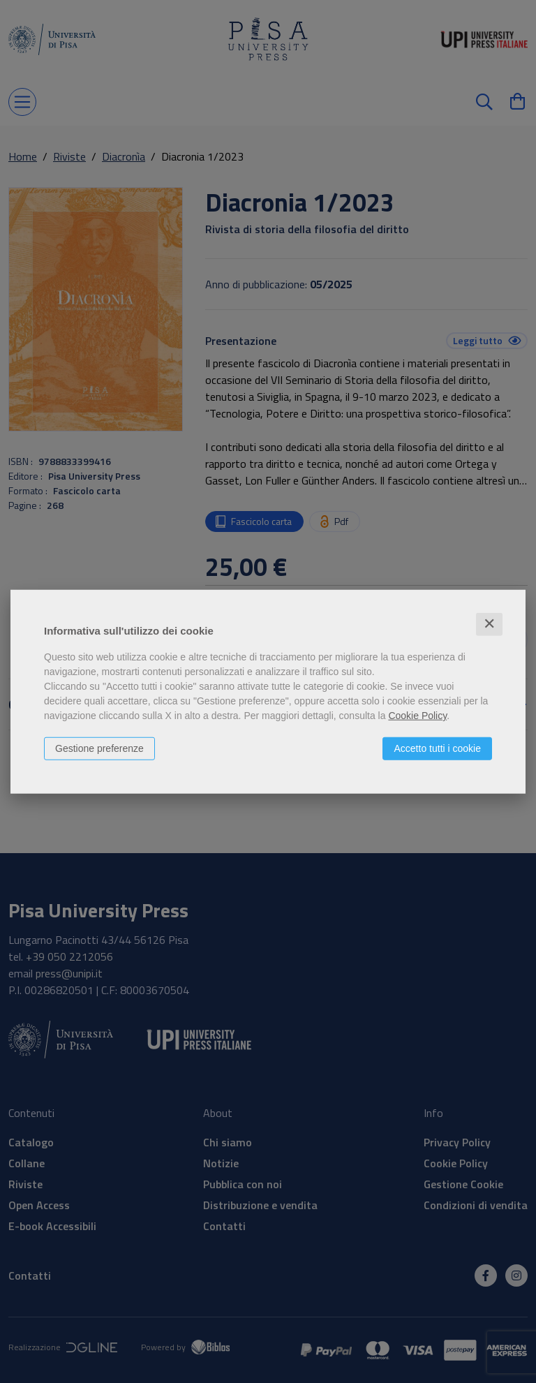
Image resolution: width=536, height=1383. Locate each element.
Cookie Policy (417, 715)
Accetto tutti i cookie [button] (437, 748)
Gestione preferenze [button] (99, 748)
